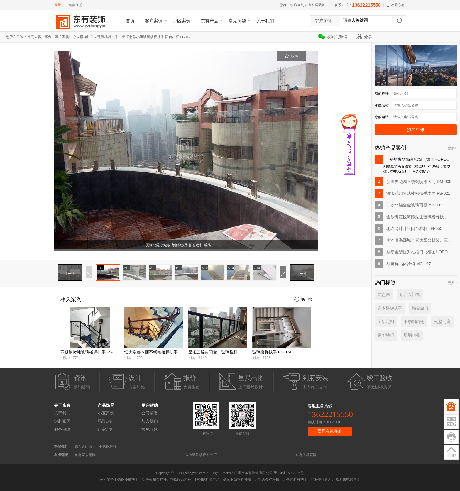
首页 (130, 20)
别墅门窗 (442, 321)
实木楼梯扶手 (390, 308)
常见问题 (237, 20)
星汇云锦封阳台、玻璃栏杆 (213, 352)
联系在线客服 (329, 431)
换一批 (306, 299)
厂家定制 (106, 429)
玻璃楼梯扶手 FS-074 (272, 352)
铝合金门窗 (410, 294)
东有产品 (209, 20)
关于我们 (265, 20)
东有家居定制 (85, 455)
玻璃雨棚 (412, 335)
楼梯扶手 (87, 37)
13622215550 (366, 5)
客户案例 (154, 20)
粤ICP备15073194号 (289, 473)
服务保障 (62, 429)
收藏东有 (398, 5)
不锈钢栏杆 (107, 446)
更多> (452, 148)
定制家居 (62, 421)
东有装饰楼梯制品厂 (201, 455)
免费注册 (75, 5)
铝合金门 (420, 308)
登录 (57, 5)
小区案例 (181, 20)
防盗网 (384, 294)
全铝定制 (386, 321)
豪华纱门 (386, 335)
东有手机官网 (306, 455)
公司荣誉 (149, 413)
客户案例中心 (65, 37)
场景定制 (106, 421)
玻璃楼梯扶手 (108, 37)
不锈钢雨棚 (414, 321)
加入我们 (149, 421)
